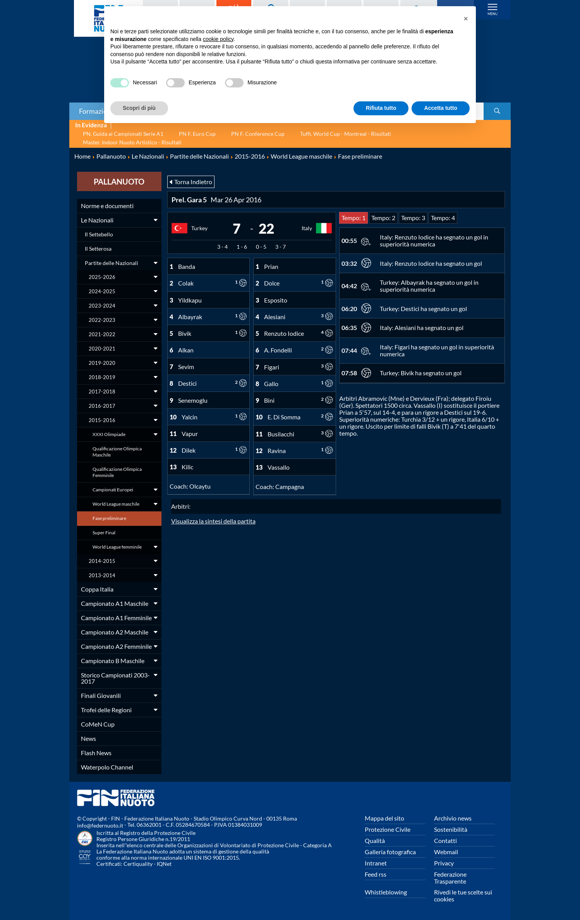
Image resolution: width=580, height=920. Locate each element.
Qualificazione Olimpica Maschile (117, 452)
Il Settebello (99, 234)
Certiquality (138, 863)
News (88, 738)
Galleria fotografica (390, 851)
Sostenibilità (450, 829)
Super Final (104, 532)
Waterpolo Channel (107, 767)
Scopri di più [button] (139, 108)
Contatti (445, 840)
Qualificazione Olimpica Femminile (117, 472)
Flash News (96, 752)
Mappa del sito (384, 818)
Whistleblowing (386, 892)
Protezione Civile (387, 829)
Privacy (444, 863)
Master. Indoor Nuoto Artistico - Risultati (132, 142)
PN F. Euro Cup (197, 133)
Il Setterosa (98, 248)
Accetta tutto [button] (440, 108)
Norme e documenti (107, 205)
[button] (466, 18)
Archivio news (453, 818)
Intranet (376, 863)
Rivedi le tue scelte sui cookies (463, 895)
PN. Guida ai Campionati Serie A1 (123, 133)
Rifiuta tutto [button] (381, 108)
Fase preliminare (109, 518)
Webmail (446, 851)
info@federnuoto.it (100, 825)
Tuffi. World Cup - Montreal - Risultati (345, 133)
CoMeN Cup (98, 724)
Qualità (375, 840)
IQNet (164, 863)
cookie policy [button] (218, 39)
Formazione (97, 111)
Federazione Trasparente (450, 877)
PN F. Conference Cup (258, 133)
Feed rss (375, 874)
